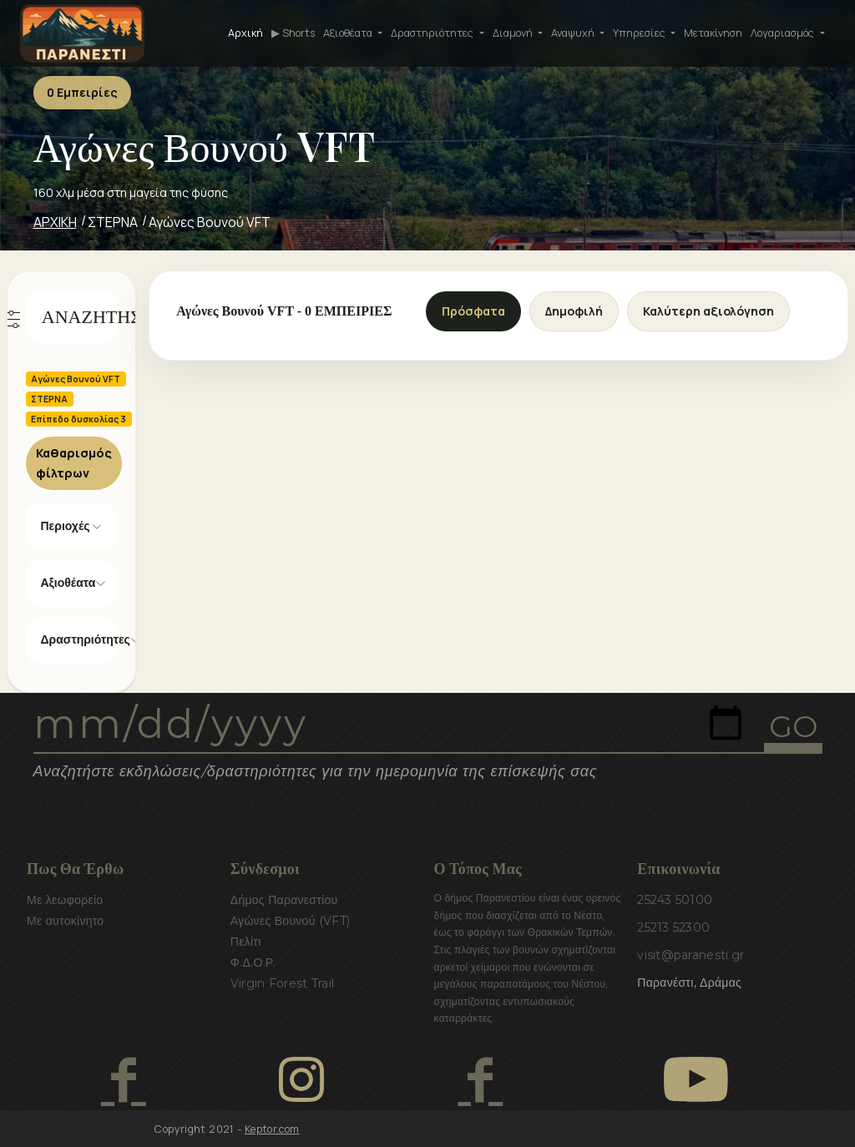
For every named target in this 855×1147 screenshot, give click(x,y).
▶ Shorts (293, 33)
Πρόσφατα (473, 311)
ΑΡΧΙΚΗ (55, 222)
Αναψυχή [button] (574, 33)
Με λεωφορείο (65, 899)
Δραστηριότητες (79, 639)
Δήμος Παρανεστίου (284, 899)
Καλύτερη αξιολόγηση (708, 311)
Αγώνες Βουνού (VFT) (290, 920)
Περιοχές (65, 525)
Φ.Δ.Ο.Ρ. (253, 962)
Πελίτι (245, 941)
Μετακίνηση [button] (713, 33)
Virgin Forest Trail (282, 983)
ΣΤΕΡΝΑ (113, 222)
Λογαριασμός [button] (784, 33)
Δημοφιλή (574, 311)
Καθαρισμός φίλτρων (74, 463)
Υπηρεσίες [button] (640, 33)
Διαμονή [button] (514, 33)
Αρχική (245, 33)
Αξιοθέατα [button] (349, 33)
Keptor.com (272, 1129)
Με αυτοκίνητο (65, 920)
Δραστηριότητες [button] (433, 33)
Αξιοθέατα (68, 582)
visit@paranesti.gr (690, 955)
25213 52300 (673, 927)
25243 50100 (674, 899)
